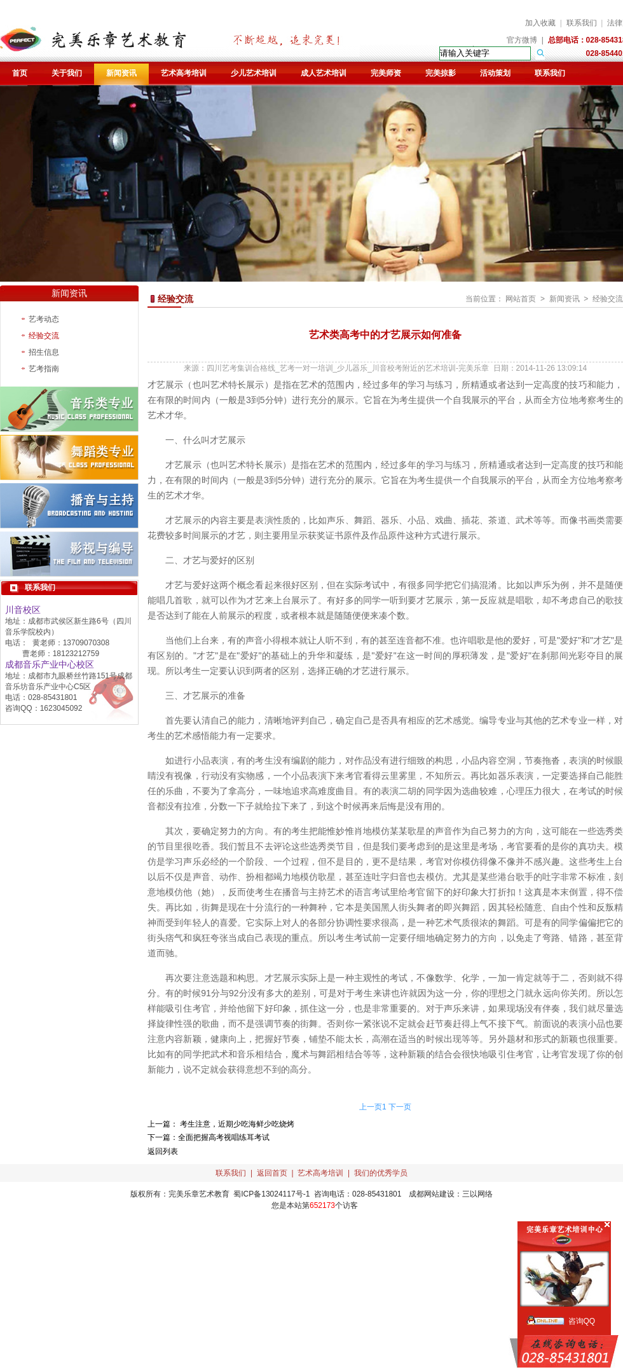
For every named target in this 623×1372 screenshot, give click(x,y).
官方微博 (522, 40)
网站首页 (520, 298)
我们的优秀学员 (380, 1173)
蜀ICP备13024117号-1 (271, 1194)
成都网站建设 (432, 1194)
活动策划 (495, 73)
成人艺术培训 (323, 73)
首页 (19, 73)
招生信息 (44, 352)
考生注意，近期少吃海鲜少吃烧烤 (236, 1124)
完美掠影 (440, 73)
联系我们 (581, 22)
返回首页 (272, 1173)
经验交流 (44, 335)
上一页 (370, 1106)
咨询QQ (582, 1321)
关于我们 (66, 73)
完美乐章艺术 (191, 1194)
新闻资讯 (121, 73)
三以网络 (477, 1194)
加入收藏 (540, 22)
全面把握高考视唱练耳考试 (224, 1137)
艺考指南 (44, 368)
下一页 (399, 1106)
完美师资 (386, 73)
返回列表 (162, 1151)
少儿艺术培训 (254, 73)
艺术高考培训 (184, 73)
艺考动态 (44, 319)
